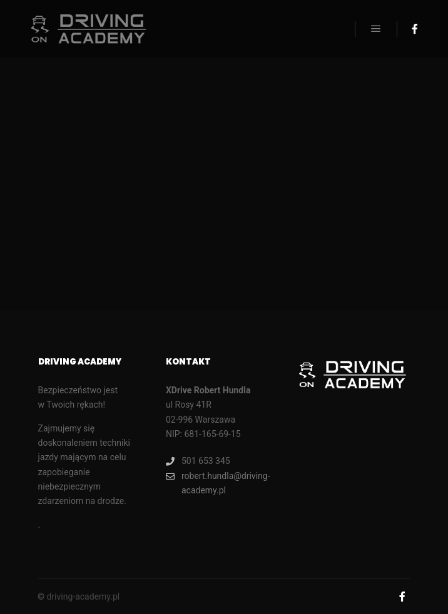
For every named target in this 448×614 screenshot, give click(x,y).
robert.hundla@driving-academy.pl (218, 482)
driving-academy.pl (83, 596)
